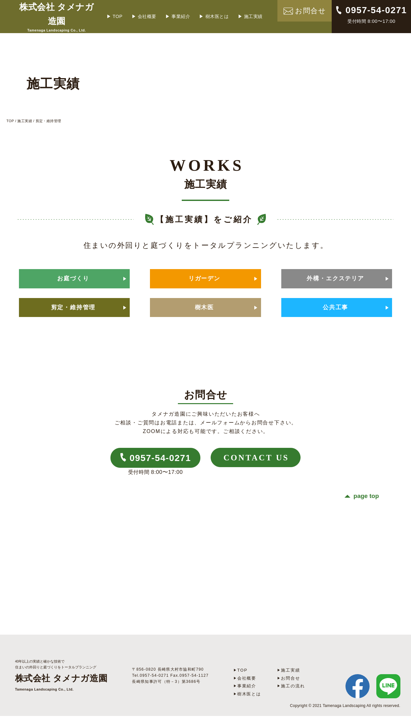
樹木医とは (225, 14)
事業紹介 (189, 14)
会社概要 (155, 14)
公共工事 (335, 312)
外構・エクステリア (335, 277)
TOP (126, 14)
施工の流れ (292, 694)
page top (366, 505)
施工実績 (261, 14)
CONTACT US (262, 467)
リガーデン (204, 277)
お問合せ (290, 686)
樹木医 (204, 312)
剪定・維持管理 (73, 312)
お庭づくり (73, 277)
